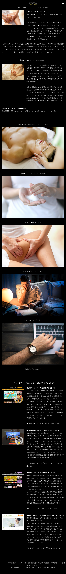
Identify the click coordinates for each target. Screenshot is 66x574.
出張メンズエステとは (18, 563)
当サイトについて (34, 565)
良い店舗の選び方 (30, 563)
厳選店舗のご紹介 (49, 563)
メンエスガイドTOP (5, 563)
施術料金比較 (39, 563)
